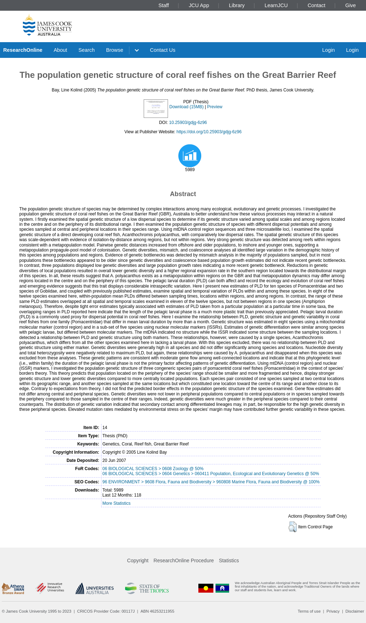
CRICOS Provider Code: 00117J (106, 611)
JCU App (199, 5)
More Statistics (117, 503)
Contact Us (162, 50)
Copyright (138, 560)
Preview (215, 106)
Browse (114, 50)
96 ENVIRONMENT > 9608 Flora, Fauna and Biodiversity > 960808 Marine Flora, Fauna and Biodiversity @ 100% (211, 481)
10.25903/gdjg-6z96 (188, 122)
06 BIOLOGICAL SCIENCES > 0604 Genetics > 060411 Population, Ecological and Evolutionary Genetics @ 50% (211, 473)
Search (86, 50)
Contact (317, 5)
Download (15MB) (186, 106)
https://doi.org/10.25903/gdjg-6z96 (209, 131)
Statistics (229, 560)
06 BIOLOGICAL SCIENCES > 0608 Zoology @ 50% (153, 468)
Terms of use (309, 611)
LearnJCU (276, 5)
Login (328, 50)
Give (350, 5)
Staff (163, 5)
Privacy (333, 611)
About (60, 50)
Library (237, 5)
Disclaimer (355, 611)
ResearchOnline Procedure (184, 560)
